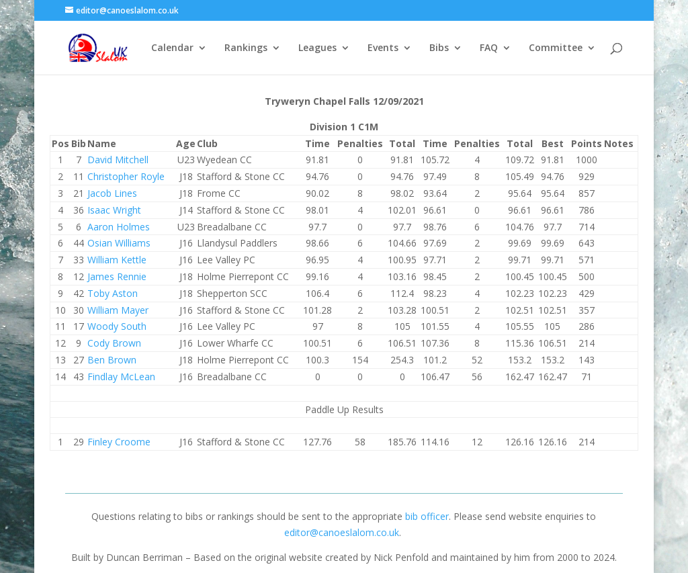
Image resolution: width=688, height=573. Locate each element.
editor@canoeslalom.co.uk (341, 532)
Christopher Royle (126, 176)
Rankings (245, 48)
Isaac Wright (114, 210)
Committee (556, 48)
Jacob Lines (112, 193)
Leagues (317, 48)
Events (383, 48)
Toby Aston (112, 293)
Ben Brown (111, 359)
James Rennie (116, 276)
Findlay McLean (121, 376)
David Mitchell (117, 159)
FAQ (489, 48)
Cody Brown (114, 343)
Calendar (172, 48)
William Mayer (117, 310)
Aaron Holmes (118, 226)
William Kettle (116, 259)
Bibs (439, 48)
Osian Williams (118, 242)
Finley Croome (118, 441)
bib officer (427, 516)
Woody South (116, 326)
